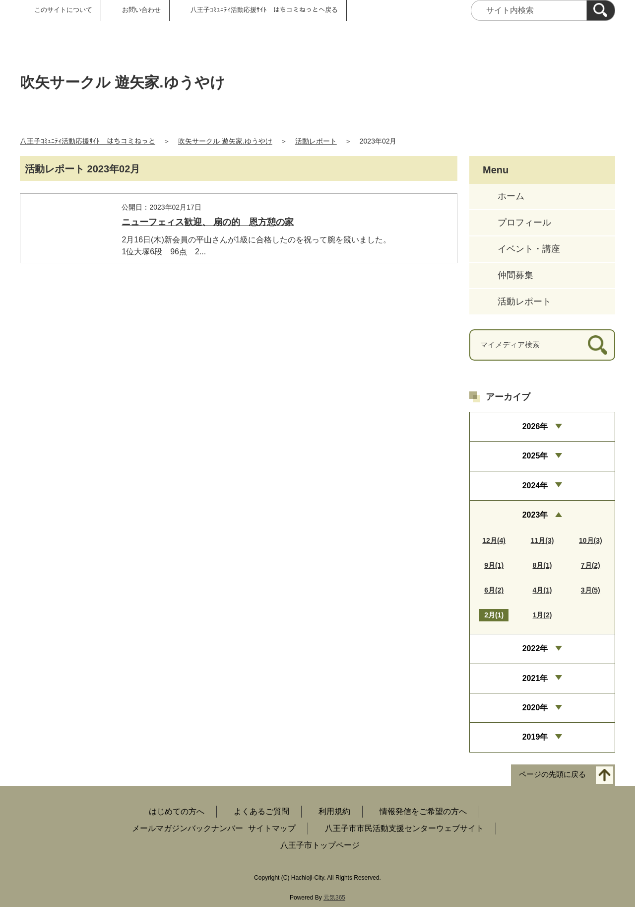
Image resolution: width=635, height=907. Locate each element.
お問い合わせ (141, 9)
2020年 (535, 707)
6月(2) (494, 590)
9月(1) (494, 565)
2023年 (535, 515)
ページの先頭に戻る (552, 774)
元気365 (334, 897)
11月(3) (542, 540)
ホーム (511, 196)
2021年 (535, 678)
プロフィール (524, 222)
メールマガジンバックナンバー (187, 828)
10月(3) (590, 540)
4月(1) (542, 590)
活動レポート (316, 141)
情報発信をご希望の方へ (423, 811)
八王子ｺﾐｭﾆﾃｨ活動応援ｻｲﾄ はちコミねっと (87, 141)
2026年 (535, 426)
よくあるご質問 (261, 811)
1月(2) (542, 615)
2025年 (535, 456)
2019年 (535, 737)
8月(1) (542, 565)
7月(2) (590, 565)
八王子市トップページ (320, 845)
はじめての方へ (176, 811)
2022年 (535, 648)
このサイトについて (63, 9)
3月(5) (590, 590)
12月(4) (494, 540)
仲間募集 (515, 275)
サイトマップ (272, 828)
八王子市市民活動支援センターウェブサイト (404, 828)
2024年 (535, 485)
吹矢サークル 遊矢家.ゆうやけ (225, 141)
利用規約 (334, 811)
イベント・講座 (529, 249)
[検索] (600, 10)
